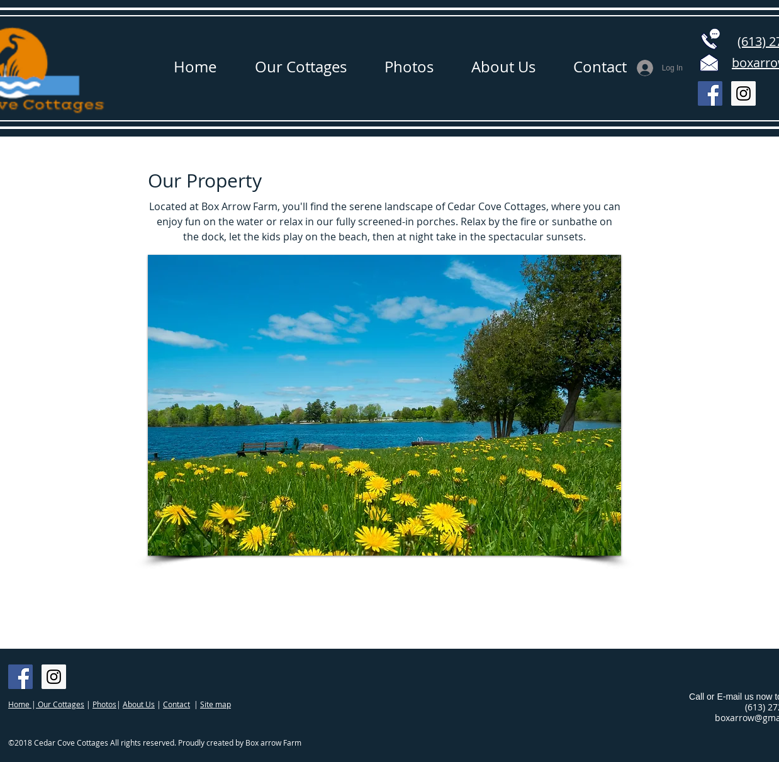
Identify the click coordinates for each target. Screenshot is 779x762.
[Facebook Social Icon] (710, 93)
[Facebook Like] (161, 683)
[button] (384, 405)
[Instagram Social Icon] (743, 93)
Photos (104, 704)
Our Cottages (60, 704)
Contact (176, 704)
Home (19, 704)
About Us (139, 704)
